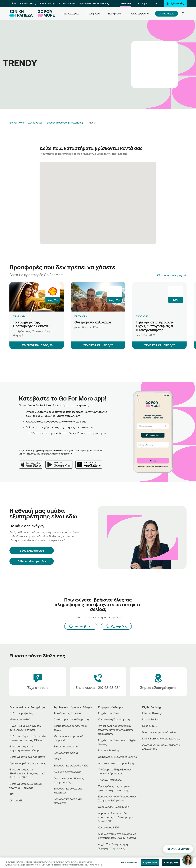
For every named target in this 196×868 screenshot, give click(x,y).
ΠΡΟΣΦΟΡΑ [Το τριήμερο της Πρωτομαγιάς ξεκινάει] (19, 316)
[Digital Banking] (175, 3)
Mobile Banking (151, 719)
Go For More (125, 3)
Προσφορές (93, 13)
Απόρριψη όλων (150, 862)
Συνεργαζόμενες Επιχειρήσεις (65, 122)
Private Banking (47, 3)
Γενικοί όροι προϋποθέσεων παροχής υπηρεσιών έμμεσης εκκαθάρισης (116, 729)
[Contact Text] (98, 681)
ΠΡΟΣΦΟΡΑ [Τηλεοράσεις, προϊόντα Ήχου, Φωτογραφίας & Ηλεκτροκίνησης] (142, 316)
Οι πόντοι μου (166, 13)
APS (11, 794)
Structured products (66, 746)
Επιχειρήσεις (114, 13)
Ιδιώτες (12, 3)
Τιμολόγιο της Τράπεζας (68, 713)
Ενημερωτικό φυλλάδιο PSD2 (71, 765)
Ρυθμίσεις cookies (129, 862)
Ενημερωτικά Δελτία (66, 752)
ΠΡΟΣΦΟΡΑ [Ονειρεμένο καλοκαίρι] (80, 316)
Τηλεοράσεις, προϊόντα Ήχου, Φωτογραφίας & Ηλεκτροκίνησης (155, 326)
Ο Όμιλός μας (141, 3)
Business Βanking (108, 750)
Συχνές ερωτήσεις (109, 713)
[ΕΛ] (157, 3)
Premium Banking (28, 3)
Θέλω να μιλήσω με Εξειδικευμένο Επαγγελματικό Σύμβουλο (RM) (27, 773)
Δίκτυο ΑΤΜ (16, 800)
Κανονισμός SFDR (108, 827)
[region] (98, 863)
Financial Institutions (110, 779)
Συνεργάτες (35, 122)
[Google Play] (60, 462)
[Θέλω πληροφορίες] (31, 550)
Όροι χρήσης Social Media (113, 806)
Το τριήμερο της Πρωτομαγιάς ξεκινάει (31, 324)
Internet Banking (152, 713)
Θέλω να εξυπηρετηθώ (32, 561)
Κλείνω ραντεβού (19, 719)
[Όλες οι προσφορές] (172, 275)
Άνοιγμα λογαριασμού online (159, 732)
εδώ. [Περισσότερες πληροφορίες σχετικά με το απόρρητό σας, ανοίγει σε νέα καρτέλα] (100, 865)
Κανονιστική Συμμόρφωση (114, 719)
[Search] (183, 13)
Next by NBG (149, 725)
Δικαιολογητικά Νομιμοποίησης (116, 763)
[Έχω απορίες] (37, 681)
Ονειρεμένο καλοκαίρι (92, 322)
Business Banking (66, 3)
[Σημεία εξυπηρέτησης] (158, 681)
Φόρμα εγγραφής (139, 13)
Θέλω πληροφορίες (21, 713)
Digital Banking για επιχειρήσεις (161, 738)
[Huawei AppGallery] (90, 462)
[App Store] (32, 462)
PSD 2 (57, 759)
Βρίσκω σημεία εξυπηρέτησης (27, 763)
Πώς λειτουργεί (70, 13)
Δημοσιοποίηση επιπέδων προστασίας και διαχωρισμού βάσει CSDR (116, 817)
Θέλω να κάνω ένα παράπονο (27, 756)
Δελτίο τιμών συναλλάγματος (71, 719)
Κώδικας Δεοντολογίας (67, 771)
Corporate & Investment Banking (93, 3)
